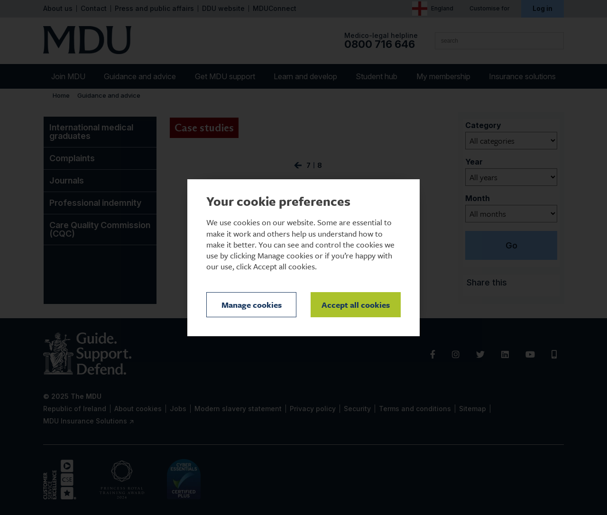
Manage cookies (251, 305)
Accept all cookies (356, 305)
